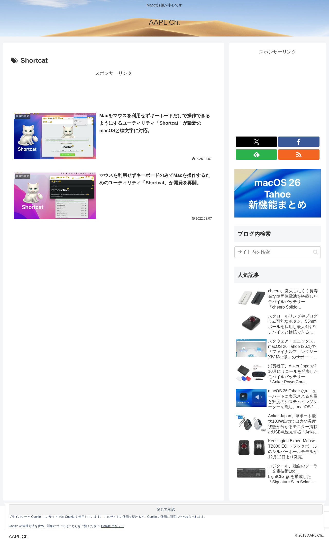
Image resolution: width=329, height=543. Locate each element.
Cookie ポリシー (112, 526)
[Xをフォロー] (256, 142)
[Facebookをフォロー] (298, 142)
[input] (277, 252)
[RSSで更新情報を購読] (298, 154)
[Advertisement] (113, 89)
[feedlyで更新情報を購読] (256, 154)
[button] (315, 252)
